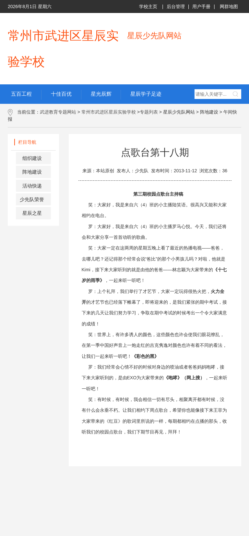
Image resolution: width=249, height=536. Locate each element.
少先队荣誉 (32, 199)
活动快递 (32, 186)
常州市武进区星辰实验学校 (108, 112)
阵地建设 (32, 172)
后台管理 (176, 6)
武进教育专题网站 (58, 112)
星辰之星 (32, 213)
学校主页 (148, 6)
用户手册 (201, 6)
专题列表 (149, 112)
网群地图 (229, 6)
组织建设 (32, 158)
